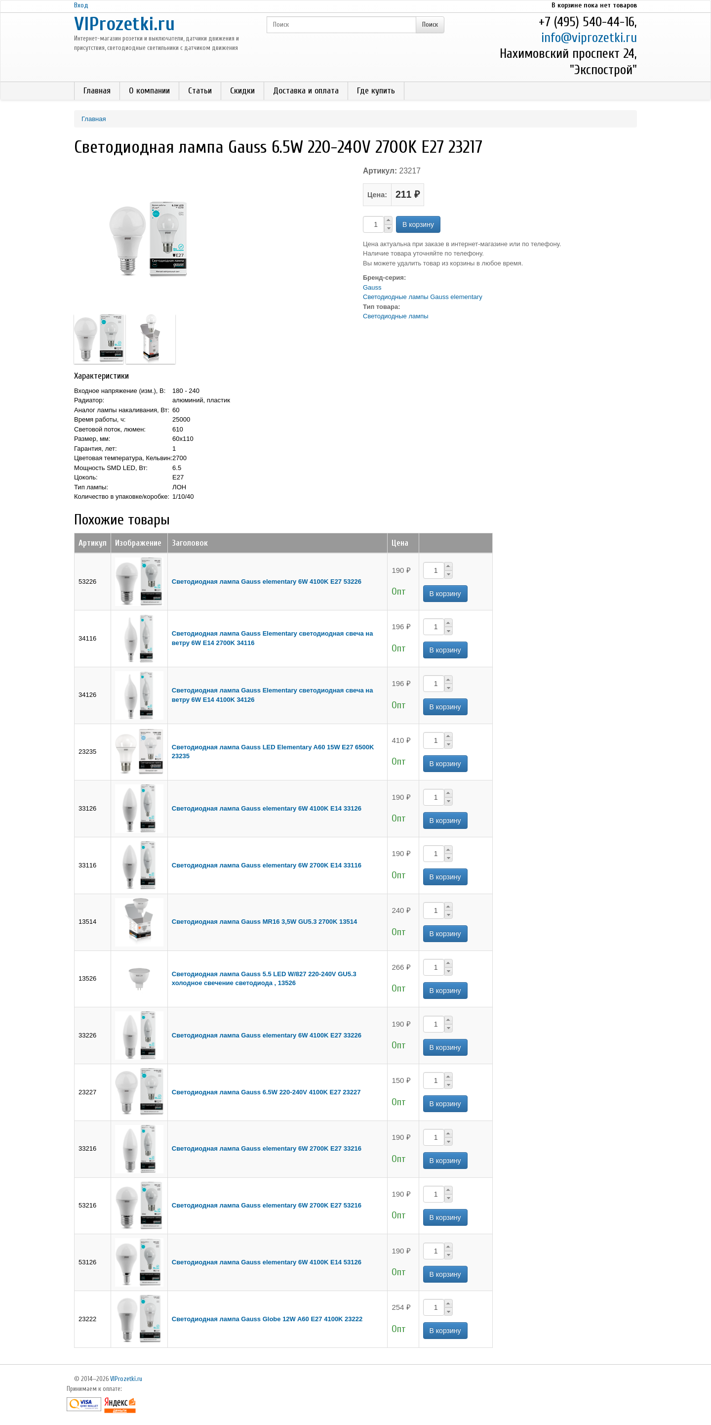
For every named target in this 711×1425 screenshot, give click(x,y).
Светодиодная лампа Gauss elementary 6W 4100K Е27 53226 (266, 581)
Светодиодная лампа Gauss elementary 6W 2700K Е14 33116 (266, 865)
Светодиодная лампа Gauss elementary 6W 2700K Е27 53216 (266, 1205)
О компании (149, 91)
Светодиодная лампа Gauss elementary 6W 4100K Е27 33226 (266, 1035)
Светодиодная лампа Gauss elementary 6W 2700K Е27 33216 (266, 1148)
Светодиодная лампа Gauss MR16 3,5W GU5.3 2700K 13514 (264, 921)
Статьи (200, 91)
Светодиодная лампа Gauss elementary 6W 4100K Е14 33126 (266, 808)
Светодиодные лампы (396, 316)
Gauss (372, 287)
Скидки (242, 91)
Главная (97, 91)
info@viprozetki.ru (589, 37)
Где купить (376, 91)
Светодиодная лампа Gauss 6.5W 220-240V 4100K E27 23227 (266, 1092)
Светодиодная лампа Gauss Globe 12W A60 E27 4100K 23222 (267, 1319)
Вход (81, 5)
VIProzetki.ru (124, 24)
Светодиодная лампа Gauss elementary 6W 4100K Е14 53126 (266, 1262)
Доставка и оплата (306, 91)
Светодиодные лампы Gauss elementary (422, 297)
